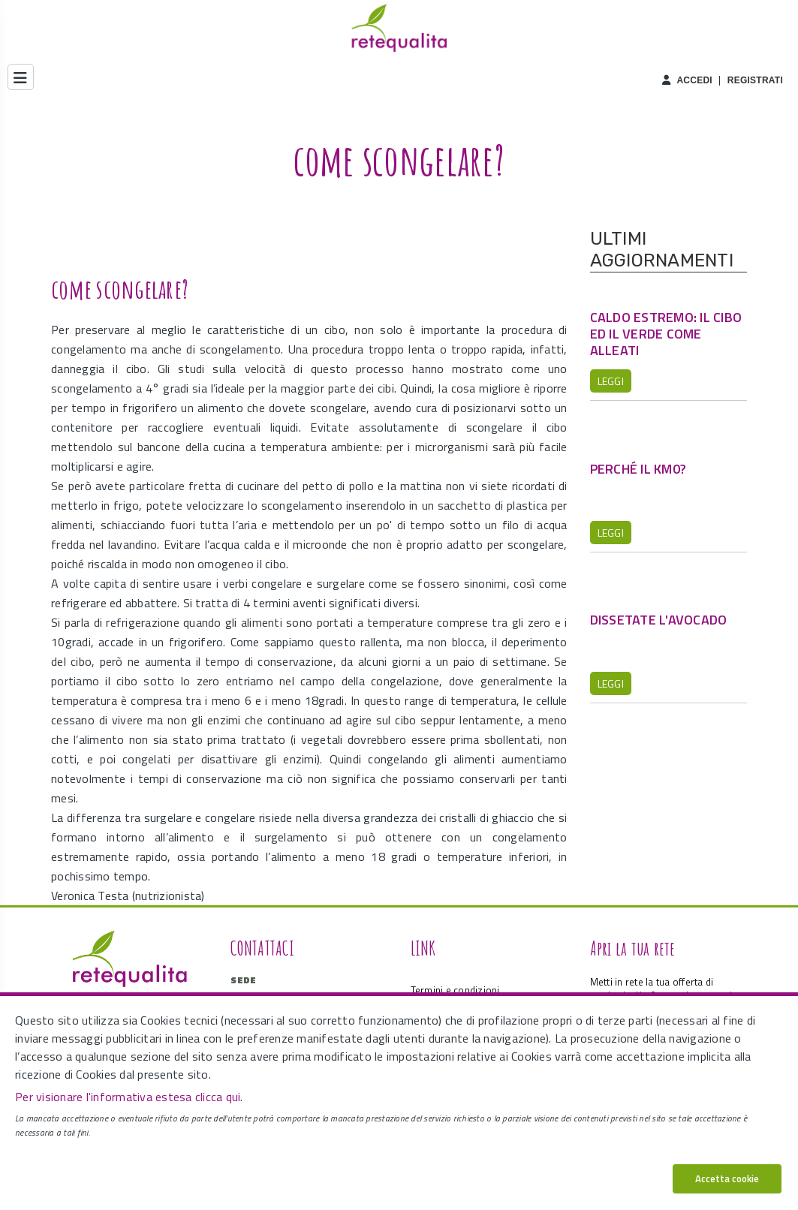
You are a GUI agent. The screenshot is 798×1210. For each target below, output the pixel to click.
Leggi (611, 381)
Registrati (755, 80)
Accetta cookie (727, 1178)
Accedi (694, 80)
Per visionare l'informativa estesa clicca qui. (129, 1097)
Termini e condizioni (455, 990)
